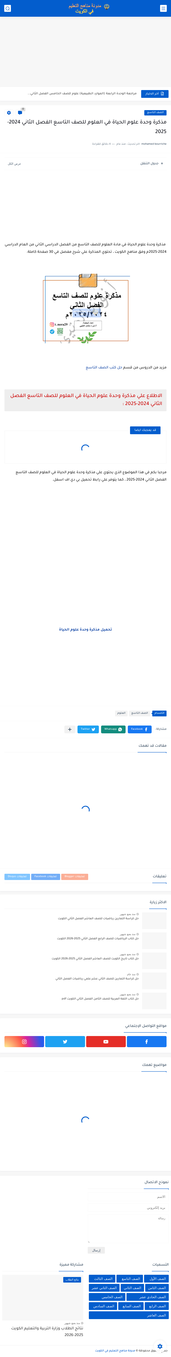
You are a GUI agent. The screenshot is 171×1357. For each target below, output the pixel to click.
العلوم (121, 713)
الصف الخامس (112, 1297)
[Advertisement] (85, 52)
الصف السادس (103, 1306)
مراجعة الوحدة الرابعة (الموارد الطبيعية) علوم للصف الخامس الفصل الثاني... (82, 93)
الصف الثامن (157, 1288)
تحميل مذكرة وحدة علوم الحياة (85, 630)
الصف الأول (158, 1279)
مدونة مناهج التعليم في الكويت (115, 1351)
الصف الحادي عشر (152, 1297)
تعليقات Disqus (17, 876)
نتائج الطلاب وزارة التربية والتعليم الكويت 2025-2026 (47, 1332)
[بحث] (7, 8)
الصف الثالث (103, 1279)
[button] (140, 729)
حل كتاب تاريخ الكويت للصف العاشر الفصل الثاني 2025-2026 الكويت (95, 958)
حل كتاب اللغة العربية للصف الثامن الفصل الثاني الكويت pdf (100, 999)
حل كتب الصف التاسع (104, 368)
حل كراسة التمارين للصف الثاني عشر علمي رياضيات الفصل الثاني (97, 979)
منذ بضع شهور (127, 914)
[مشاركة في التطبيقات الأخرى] (69, 729)
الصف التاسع (155, 112)
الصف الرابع (157, 1306)
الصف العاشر (156, 1315)
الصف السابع (132, 1306)
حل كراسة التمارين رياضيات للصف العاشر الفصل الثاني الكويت (98, 918)
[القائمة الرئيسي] (163, 8)
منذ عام (131, 974)
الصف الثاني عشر (104, 1288)
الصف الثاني (132, 1288)
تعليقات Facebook (46, 876)
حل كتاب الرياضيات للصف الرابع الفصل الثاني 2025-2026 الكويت (98, 938)
